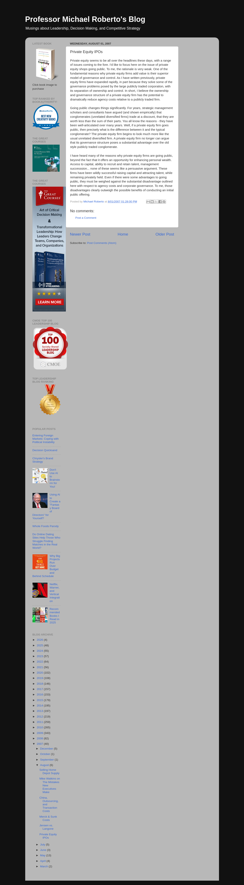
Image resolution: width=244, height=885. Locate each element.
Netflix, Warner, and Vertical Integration (55, 593)
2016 (40, 694)
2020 (40, 672)
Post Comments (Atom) (101, 243)
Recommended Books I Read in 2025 (55, 615)
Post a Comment (85, 217)
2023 (40, 656)
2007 (40, 743)
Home (123, 234)
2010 (40, 727)
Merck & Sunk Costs (48, 818)
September (47, 759)
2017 (40, 689)
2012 (40, 716)
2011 (40, 722)
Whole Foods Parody (46, 526)
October (45, 754)
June (43, 849)
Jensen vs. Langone (46, 827)
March (44, 866)
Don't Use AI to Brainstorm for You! (55, 478)
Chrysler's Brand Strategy (43, 460)
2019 (40, 678)
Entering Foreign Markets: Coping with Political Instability (46, 439)
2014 (40, 705)
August (45, 765)
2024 (40, 650)
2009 (40, 733)
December (47, 748)
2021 (40, 667)
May (43, 855)
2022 (40, 661)
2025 (40, 645)
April (43, 861)
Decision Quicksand (45, 450)
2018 (40, 683)
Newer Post (80, 234)
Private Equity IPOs (48, 836)
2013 (40, 710)
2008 (40, 738)
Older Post (164, 234)
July (43, 844)
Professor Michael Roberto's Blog (85, 19)
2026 (40, 639)
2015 (40, 700)
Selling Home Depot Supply (49, 771)
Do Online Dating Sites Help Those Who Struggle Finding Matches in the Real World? (46, 541)
